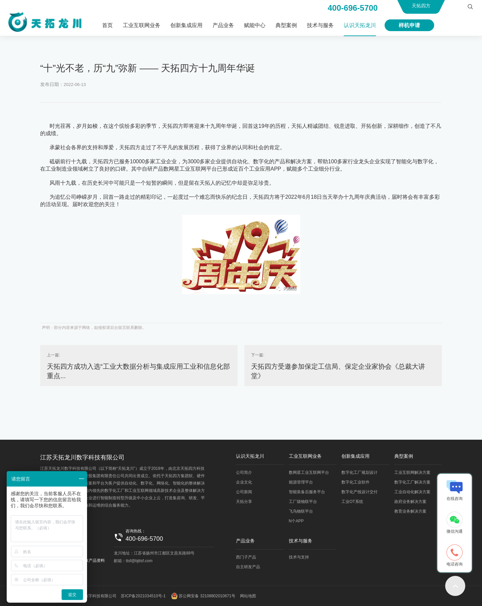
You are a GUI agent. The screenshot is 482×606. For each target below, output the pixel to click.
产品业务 (223, 25)
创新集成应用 (186, 25)
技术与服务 (320, 25)
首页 (107, 25)
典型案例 (286, 25)
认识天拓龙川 (360, 25)
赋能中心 (254, 25)
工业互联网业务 (141, 25)
